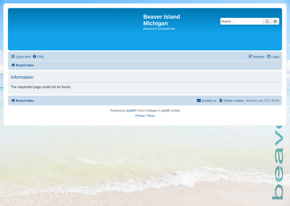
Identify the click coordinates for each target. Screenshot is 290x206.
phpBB (130, 110)
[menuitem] (38, 56)
